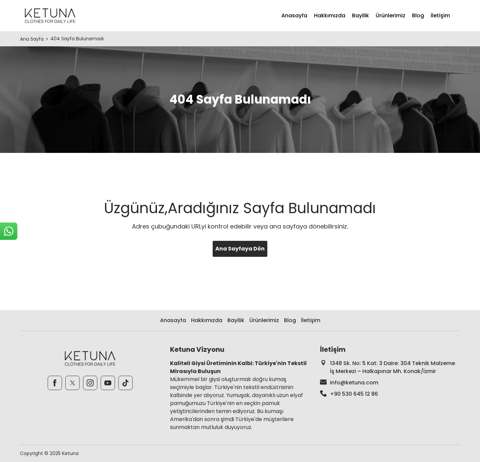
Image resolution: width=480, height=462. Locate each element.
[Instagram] (90, 383)
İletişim (440, 15)
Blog (418, 15)
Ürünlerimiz (390, 15)
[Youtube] (108, 383)
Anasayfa (294, 15)
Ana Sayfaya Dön (240, 248)
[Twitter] (72, 383)
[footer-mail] (390, 383)
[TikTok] (125, 383)
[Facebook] (55, 383)
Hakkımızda (329, 15)
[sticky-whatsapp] (8, 231)
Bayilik (360, 15)
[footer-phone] (390, 394)
